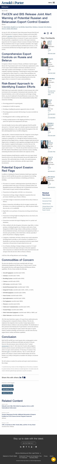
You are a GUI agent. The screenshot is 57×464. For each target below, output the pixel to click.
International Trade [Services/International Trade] (46, 201)
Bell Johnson (14, 28)
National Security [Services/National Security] (46, 203)
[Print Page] (44, 33)
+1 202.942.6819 (51, 113)
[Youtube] (31, 447)
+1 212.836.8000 (51, 117)
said (8, 351)
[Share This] (51, 33)
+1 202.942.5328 (51, 52)
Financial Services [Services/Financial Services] (46, 198)
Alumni (51, 456)
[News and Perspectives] (35, 447)
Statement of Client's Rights (10, 456)
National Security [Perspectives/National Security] (7, 393)
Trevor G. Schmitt (6, 28)
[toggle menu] (51, 2)
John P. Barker (6, 27)
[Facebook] (22, 377)
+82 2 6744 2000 (51, 93)
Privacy (46, 456)
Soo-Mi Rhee (21, 27)
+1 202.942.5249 (51, 134)
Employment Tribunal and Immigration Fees (30, 456)
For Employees (23, 457)
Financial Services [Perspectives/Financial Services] (8, 385)
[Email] (24, 377)
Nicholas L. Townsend (38, 27)
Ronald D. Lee (14, 27)
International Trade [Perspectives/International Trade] (8, 389)
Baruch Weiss (28, 27)
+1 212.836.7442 (51, 151)
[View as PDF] (48, 33)
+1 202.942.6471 (51, 170)
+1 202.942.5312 (51, 90)
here (26, 255)
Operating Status (33, 457)
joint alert (9, 36)
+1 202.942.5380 (51, 72)
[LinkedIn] (21, 377)
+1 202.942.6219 (51, 186)
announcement (5, 346)
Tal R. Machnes (47, 27)
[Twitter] (29, 447)
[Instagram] (23, 447)
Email (49, 50)
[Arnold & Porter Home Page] (12, 2)
